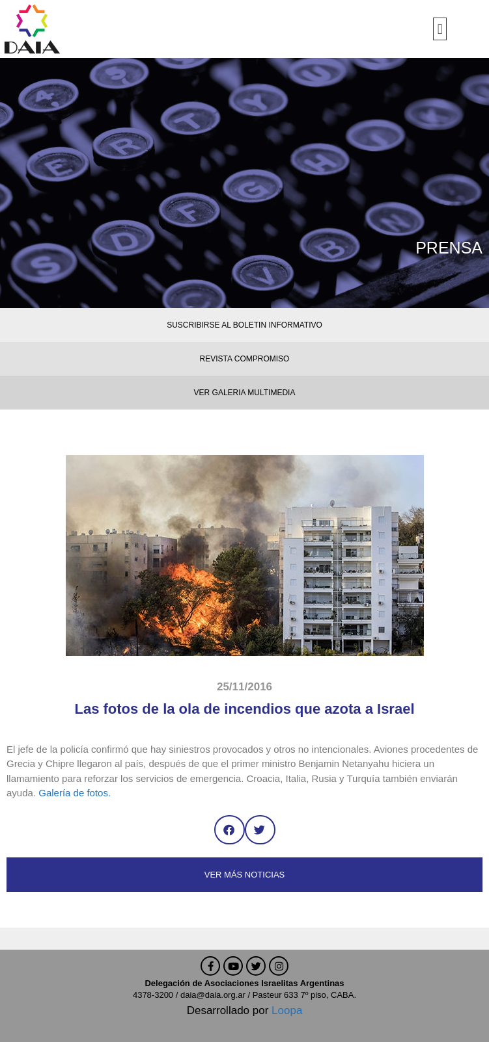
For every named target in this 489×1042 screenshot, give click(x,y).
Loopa (287, 1010)
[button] (440, 29)
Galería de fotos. (74, 792)
